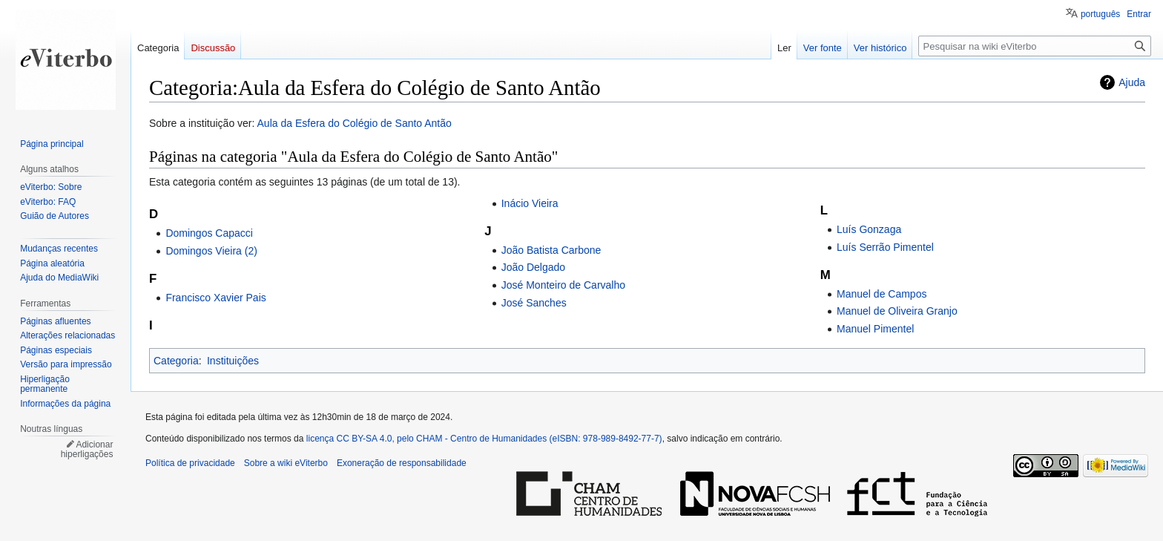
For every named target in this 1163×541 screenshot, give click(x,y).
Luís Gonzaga (869, 229)
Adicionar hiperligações (87, 449)
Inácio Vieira (530, 203)
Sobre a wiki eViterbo (286, 463)
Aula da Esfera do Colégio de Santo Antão (354, 123)
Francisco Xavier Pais (215, 298)
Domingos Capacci (209, 233)
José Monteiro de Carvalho (563, 285)
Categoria (176, 361)
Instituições (233, 361)
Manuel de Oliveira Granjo (897, 311)
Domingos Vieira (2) (211, 251)
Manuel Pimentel (875, 329)
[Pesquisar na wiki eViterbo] (1034, 46)
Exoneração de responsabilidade (402, 463)
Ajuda (1131, 82)
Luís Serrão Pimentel (885, 247)
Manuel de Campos (881, 294)
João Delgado (533, 267)
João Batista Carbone (551, 250)
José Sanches (534, 303)
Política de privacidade (190, 463)
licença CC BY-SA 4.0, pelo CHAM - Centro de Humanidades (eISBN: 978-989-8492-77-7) (484, 438)
